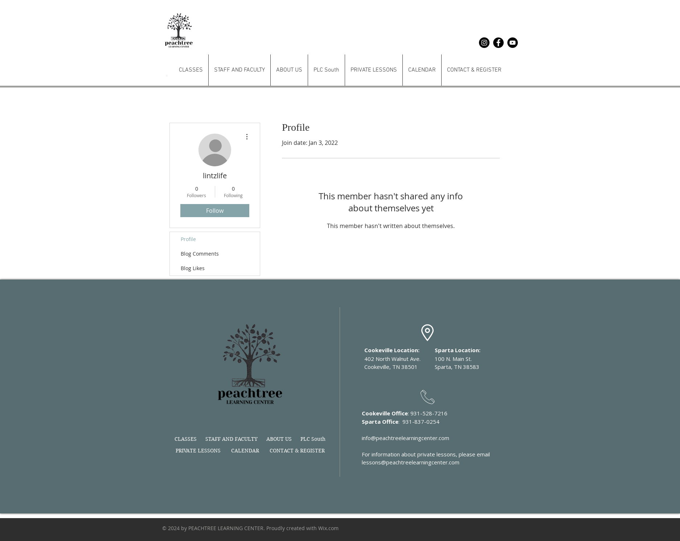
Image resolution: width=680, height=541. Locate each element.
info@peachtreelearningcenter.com (405, 438)
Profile (188, 239)
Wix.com (328, 528)
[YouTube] (512, 42)
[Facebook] (498, 42)
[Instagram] (484, 42)
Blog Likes (193, 268)
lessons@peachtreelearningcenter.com (410, 462)
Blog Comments (200, 253)
